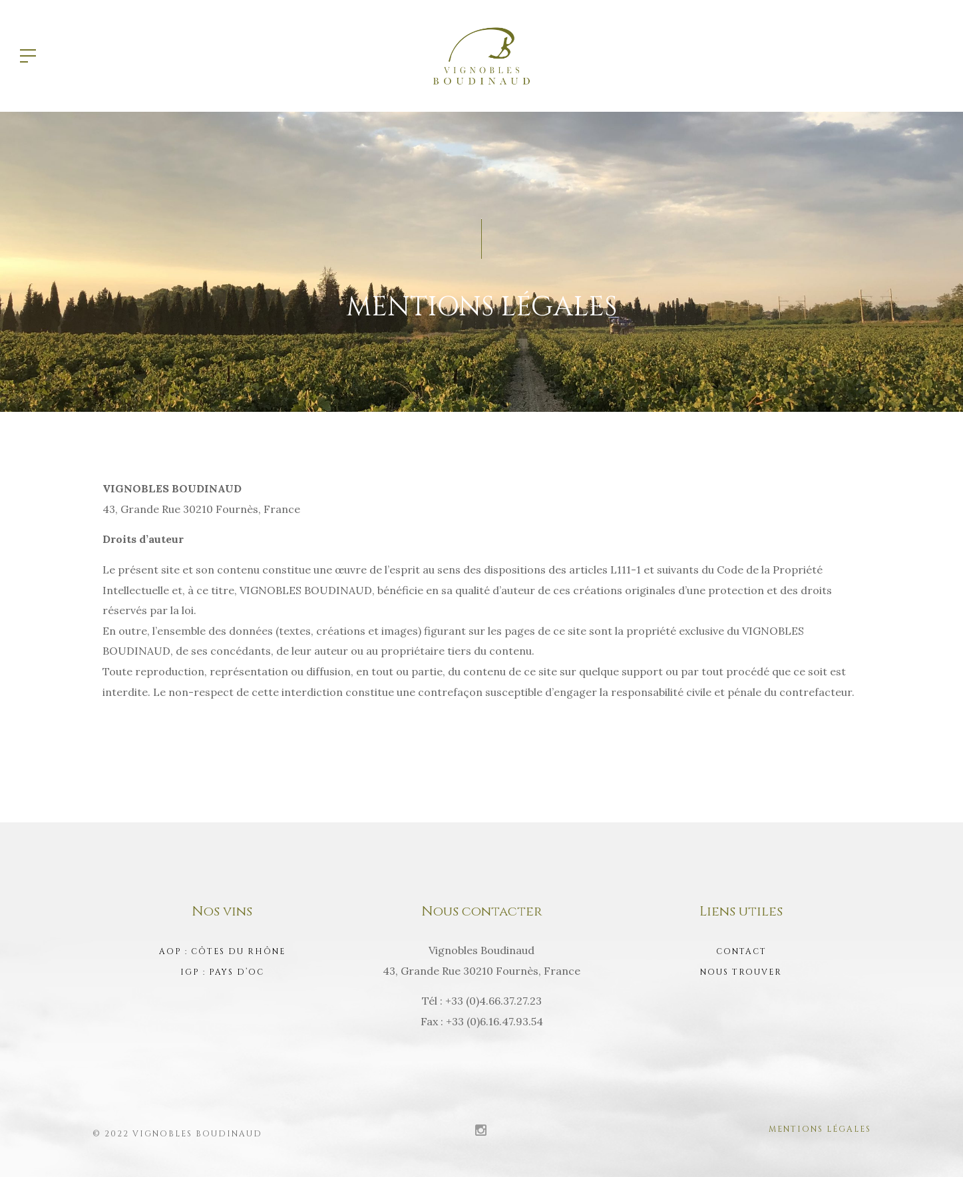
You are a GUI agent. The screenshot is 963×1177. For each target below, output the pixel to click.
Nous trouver (741, 972)
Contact (741, 951)
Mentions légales (820, 1129)
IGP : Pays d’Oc (222, 972)
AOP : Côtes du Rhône (222, 951)
